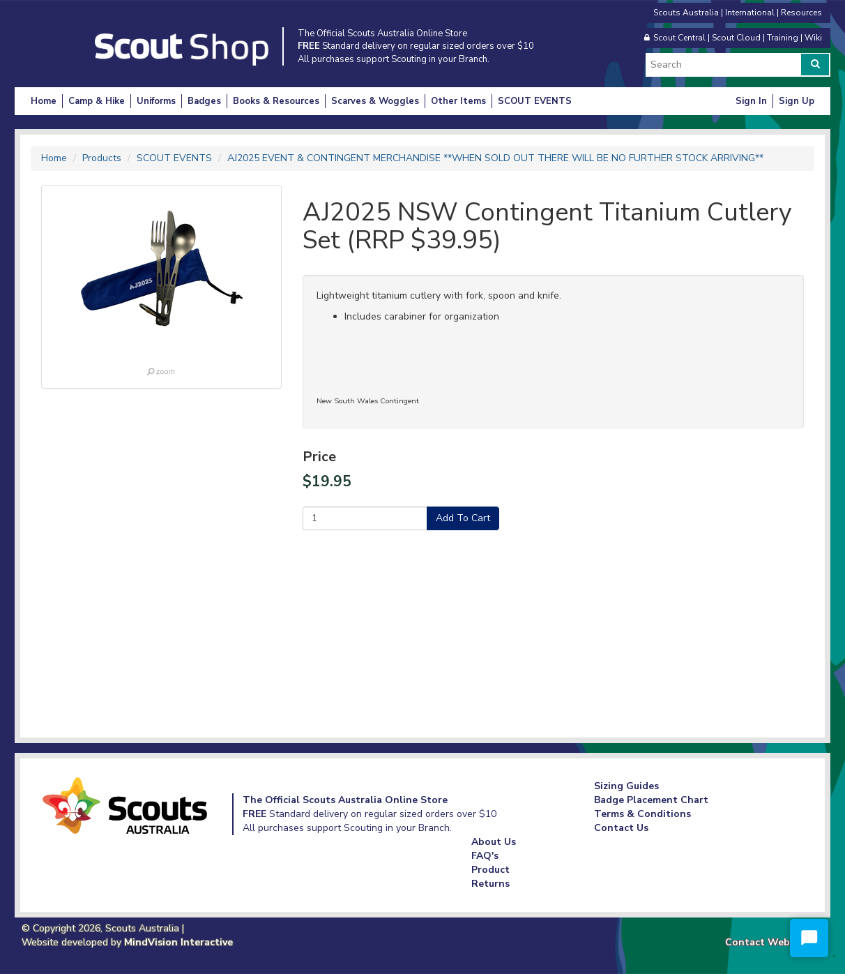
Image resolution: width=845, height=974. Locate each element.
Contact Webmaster (774, 942)
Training (782, 37)
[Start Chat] (809, 938)
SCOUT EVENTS (535, 101)
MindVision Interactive (178, 942)
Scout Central (679, 37)
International (750, 12)
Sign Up (796, 101)
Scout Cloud (736, 37)
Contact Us (621, 827)
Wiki (813, 37)
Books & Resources (276, 101)
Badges (204, 101)
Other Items (458, 101)
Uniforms (156, 101)
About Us (493, 841)
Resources (801, 12)
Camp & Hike (96, 101)
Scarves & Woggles (375, 101)
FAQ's (484, 855)
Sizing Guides (626, 786)
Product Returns (490, 876)
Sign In (751, 101)
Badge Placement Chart (651, 800)
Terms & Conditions (642, 814)
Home (43, 101)
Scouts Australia (686, 12)
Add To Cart (463, 518)
